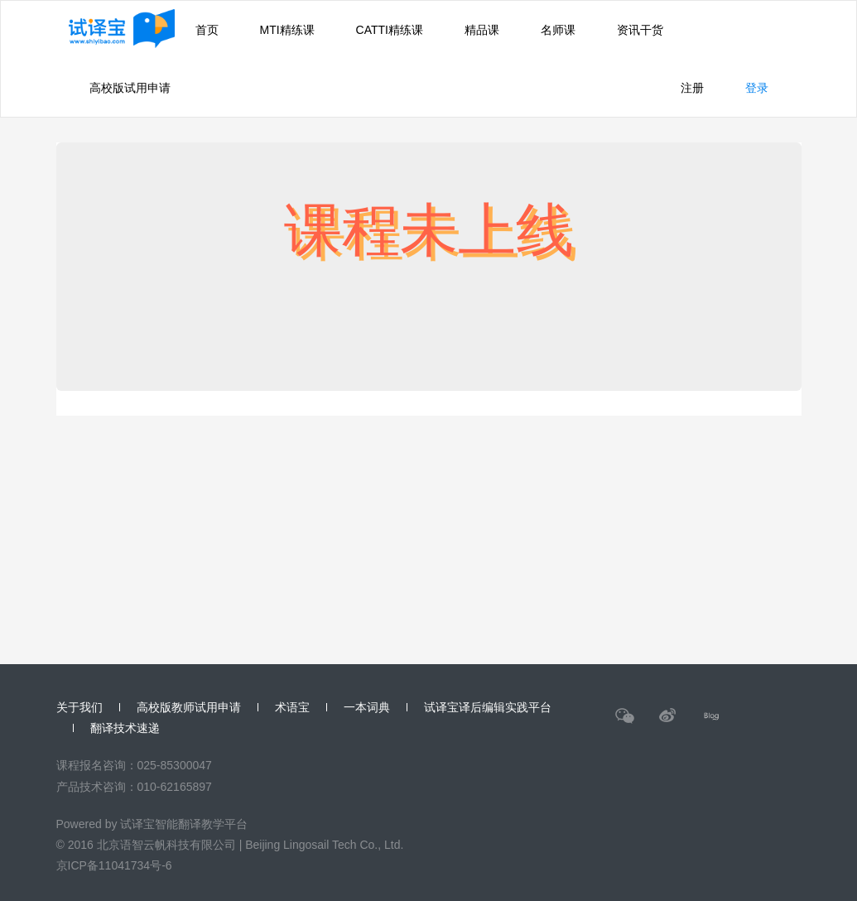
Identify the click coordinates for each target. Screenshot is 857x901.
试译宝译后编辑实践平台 (487, 707)
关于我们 (79, 707)
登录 (756, 87)
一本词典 (367, 707)
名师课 (558, 29)
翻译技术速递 (125, 728)
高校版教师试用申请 (189, 707)
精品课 (482, 29)
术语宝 (292, 707)
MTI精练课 (287, 29)
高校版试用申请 (130, 87)
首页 (207, 29)
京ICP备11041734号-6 (114, 865)
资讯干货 (640, 29)
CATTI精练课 (389, 29)
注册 (692, 87)
